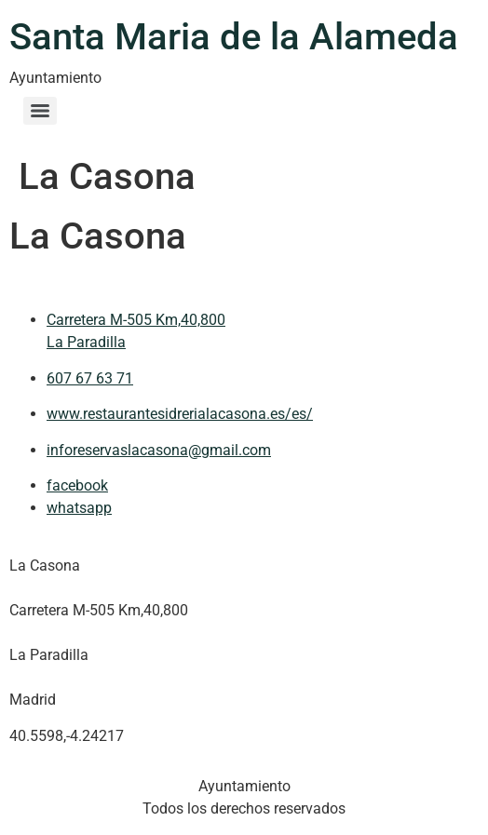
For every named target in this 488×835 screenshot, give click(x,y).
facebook (77, 485)
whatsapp (79, 508)
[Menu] (40, 111)
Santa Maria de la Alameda (233, 37)
